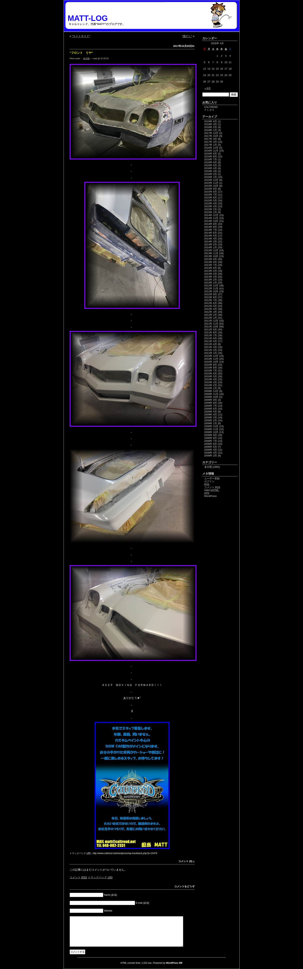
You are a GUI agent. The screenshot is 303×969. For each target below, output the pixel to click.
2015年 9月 (210, 188)
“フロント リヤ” (81, 52)
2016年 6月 (210, 162)
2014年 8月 (210, 226)
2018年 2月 (210, 127)
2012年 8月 (210, 297)
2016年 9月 (210, 153)
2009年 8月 (210, 402)
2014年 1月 (210, 247)
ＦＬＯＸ (209, 109)
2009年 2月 (210, 420)
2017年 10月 (211, 135)
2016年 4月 (210, 168)
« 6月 (208, 88)
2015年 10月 (211, 185)
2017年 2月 (210, 141)
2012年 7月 (210, 300)
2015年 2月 (210, 209)
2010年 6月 (210, 373)
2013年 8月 (210, 262)
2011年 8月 (210, 332)
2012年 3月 (210, 311)
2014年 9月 (210, 223)
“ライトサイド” (81, 36)
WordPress (210, 496)
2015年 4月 (210, 203)
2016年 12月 (211, 147)
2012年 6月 (210, 303)
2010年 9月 (210, 364)
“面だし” (187, 36)
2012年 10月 (211, 291)
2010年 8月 (210, 367)
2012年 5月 (210, 306)
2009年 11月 (211, 394)
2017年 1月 (210, 144)
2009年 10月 (211, 396)
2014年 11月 (211, 218)
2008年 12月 (211, 426)
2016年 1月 (210, 177)
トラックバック (100, 877)
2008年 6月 (210, 443)
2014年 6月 (210, 232)
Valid (211, 490)
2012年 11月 (211, 288)
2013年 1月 (210, 282)
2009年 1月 (210, 423)
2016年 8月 (210, 156)
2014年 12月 (211, 215)
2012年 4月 (210, 308)
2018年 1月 (210, 130)
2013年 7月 (210, 265)
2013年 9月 (210, 259)
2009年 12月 (211, 391)
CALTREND (211, 107)
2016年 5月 (210, 165)
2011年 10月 (211, 326)
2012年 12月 (211, 285)
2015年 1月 (210, 212)
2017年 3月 (210, 138)
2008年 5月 (210, 446)
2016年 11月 (211, 150)
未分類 (86, 58)
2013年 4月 (210, 273)
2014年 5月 (210, 235)
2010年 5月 (210, 376)
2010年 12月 (211, 355)
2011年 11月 (211, 323)
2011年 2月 (210, 350)
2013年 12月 (211, 250)
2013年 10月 (211, 256)
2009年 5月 (210, 411)
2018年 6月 (210, 121)
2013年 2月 (210, 279)
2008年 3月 (210, 452)
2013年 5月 (210, 270)
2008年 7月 (210, 440)
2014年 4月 (210, 238)
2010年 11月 (211, 358)
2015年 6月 (210, 197)
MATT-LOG (88, 18)
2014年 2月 (210, 244)
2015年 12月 (211, 179)
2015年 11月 (211, 182)
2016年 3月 (210, 171)
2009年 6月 (210, 408)
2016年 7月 (210, 159)
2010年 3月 (210, 382)
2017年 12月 (211, 133)
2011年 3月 (210, 347)
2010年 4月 (210, 379)
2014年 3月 (210, 241)
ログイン (209, 481)
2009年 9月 (210, 399)
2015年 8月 (210, 191)
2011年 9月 (210, 329)
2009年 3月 (210, 417)
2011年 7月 (210, 335)
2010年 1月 (210, 388)
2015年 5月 (210, 200)
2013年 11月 (211, 253)
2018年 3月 (210, 124)
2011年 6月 (210, 338)
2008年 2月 (210, 455)
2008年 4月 (210, 449)
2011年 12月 (211, 320)
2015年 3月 (210, 206)
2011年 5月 (210, 341)
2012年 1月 (210, 317)
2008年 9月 (210, 435)
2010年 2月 (210, 385)
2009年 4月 (210, 414)
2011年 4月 (210, 344)
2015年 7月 (210, 194)
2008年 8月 (210, 438)
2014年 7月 (210, 229)
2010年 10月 (211, 361)
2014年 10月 (211, 221)
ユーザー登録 (211, 478)
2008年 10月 (211, 432)
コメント (78, 877)
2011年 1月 (210, 352)
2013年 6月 (210, 267)
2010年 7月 (210, 370)
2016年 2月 (210, 174)
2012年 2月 (210, 314)
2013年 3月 (210, 276)
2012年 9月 (210, 294)
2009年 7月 (210, 405)
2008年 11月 (211, 429)
